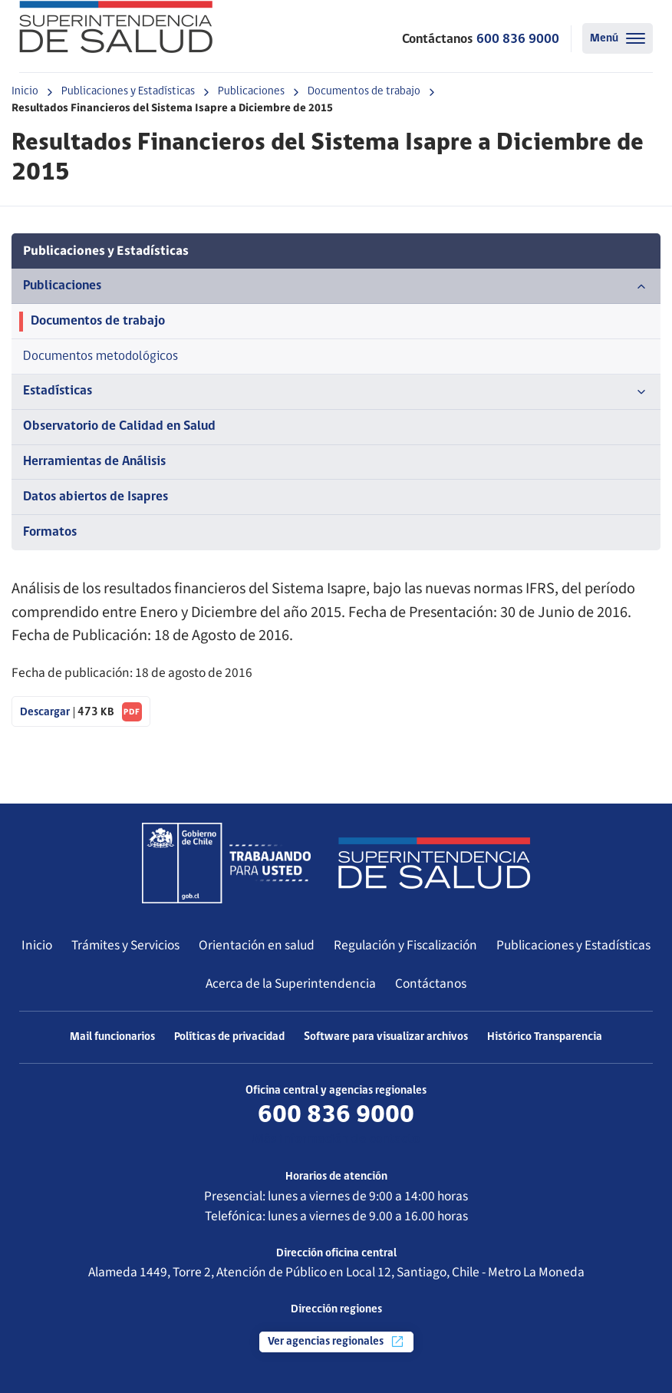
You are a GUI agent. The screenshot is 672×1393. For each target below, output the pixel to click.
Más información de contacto (336, 1139)
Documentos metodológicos (100, 356)
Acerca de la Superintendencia (291, 983)
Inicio (25, 91)
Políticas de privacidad (229, 1037)
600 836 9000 (517, 39)
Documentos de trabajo (364, 91)
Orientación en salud (257, 945)
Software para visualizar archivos (386, 1037)
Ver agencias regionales (336, 1341)
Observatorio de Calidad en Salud (119, 426)
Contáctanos (430, 983)
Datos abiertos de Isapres (95, 496)
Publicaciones (251, 91)
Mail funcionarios (112, 1037)
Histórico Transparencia (544, 1037)
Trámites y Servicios (125, 945)
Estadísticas (336, 392)
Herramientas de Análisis (94, 461)
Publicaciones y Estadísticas (128, 91)
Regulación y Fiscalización (405, 945)
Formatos (50, 532)
